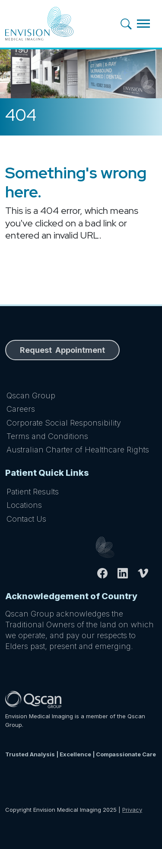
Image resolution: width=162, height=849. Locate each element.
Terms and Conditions (47, 436)
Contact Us (26, 518)
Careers (20, 408)
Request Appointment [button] (62, 350)
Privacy (132, 809)
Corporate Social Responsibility (63, 422)
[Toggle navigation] (143, 23)
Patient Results (32, 491)
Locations (24, 505)
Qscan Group (30, 395)
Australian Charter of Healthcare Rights (77, 449)
